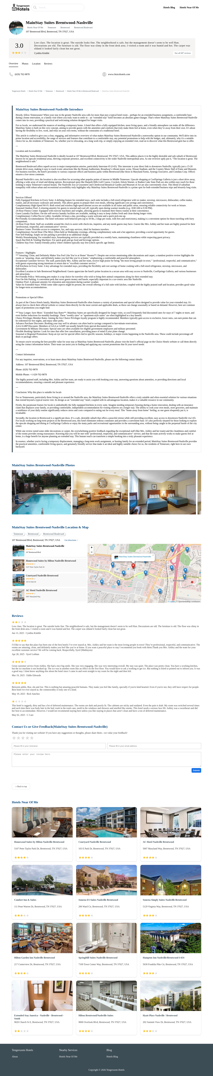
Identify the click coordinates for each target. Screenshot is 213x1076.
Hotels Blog (169, 7)
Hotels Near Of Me (189, 7)
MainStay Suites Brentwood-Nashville (115, 91)
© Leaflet (171, 602)
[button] (133, 566)
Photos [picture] (25, 63)
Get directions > (71, 540)
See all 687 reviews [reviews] (183, 53)
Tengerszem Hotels (18, 91)
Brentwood (65, 27)
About (15, 1056)
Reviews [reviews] (48, 63)
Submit (196, 770)
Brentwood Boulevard (83, 27)
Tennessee (52, 27)
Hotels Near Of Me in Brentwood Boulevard (83, 91)
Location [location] (36, 63)
